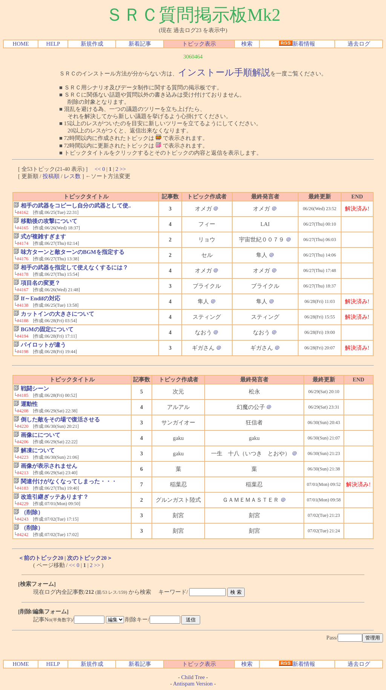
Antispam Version (193, 684)
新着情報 (297, 44)
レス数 (72, 176)
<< (98, 169)
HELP (53, 44)
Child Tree (193, 677)
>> (122, 169)
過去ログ (359, 44)
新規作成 (92, 44)
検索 (247, 44)
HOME (21, 44)
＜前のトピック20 (40, 558)
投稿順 (51, 176)
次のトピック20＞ (89, 558)
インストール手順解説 (224, 72)
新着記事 (140, 44)
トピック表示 (199, 44)
